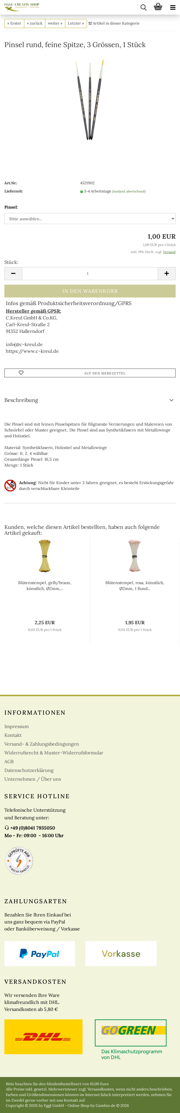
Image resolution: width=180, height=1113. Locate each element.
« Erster (14, 23)
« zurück (34, 23)
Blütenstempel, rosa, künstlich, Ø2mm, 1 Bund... (134, 585)
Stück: (11, 262)
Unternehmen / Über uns (32, 779)
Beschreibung (21, 400)
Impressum (16, 726)
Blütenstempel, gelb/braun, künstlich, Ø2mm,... (44, 585)
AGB (9, 761)
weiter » (55, 23)
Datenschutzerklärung (29, 770)
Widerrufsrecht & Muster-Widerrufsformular (53, 753)
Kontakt (13, 735)
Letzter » (76, 23)
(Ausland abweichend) (128, 191)
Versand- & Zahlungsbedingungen (41, 744)
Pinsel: (11, 207)
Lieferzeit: (13, 191)
